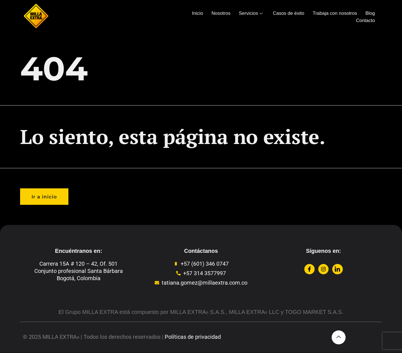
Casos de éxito (288, 13)
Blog (370, 13)
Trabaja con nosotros (335, 13)
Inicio (197, 13)
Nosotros (220, 13)
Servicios (251, 13)
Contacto (365, 20)
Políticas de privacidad (193, 337)
